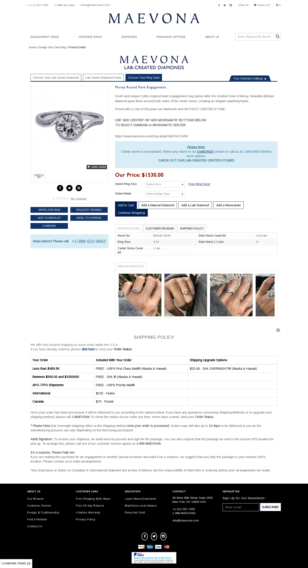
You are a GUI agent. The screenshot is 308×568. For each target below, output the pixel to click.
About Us (212, 37)
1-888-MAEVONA (184, 513)
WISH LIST (262, 5)
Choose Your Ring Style (144, 77)
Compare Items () (16, 563)
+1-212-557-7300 (38, 5)
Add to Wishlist (49, 217)
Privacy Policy (85, 519)
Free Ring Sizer (199, 184)
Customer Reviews (160, 228)
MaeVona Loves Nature (141, 505)
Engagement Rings (44, 37)
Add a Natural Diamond (157, 205)
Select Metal (123, 193)
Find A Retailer (37, 519)
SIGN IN (244, 5)
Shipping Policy (192, 228)
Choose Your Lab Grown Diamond (56, 77)
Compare (49, 225)
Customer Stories (39, 505)
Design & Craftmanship (43, 512)
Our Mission (35, 498)
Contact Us (34, 526)
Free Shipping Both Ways (93, 498)
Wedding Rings (90, 37)
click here (88, 349)
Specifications (129, 228)
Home (32, 47)
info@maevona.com (95, 5)
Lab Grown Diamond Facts (103, 77)
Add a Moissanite (228, 205)
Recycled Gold (135, 512)
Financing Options (170, 37)
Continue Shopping (131, 213)
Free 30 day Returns (90, 505)
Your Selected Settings (248, 78)
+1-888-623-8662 (64, 5)
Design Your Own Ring (52, 47)
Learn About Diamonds (140, 498)
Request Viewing (89, 209)
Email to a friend (88, 217)
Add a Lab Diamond (195, 205)
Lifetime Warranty (88, 512)
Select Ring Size (126, 184)
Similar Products (131, 266)
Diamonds (129, 37)
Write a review (49, 209)
